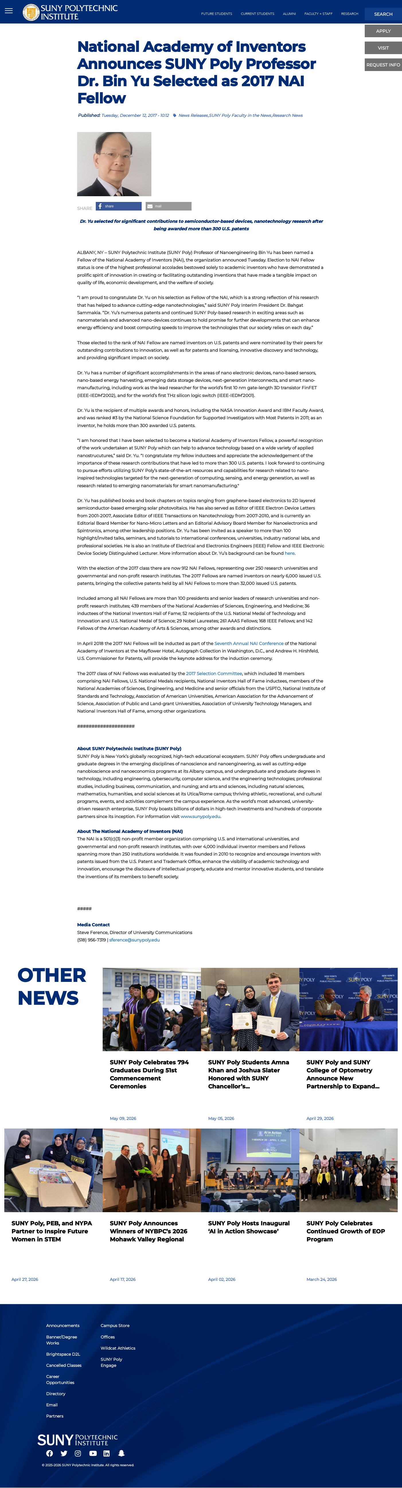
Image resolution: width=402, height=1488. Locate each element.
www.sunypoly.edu (200, 816)
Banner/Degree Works (61, 1340)
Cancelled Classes (63, 1365)
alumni (289, 14)
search (383, 14)
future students (216, 14)
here (289, 553)
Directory (55, 1393)
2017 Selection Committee (214, 673)
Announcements (62, 1325)
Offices (108, 1337)
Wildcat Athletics (118, 1348)
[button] (119, 206)
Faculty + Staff (319, 14)
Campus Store (115, 1325)
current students (257, 14)
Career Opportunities (60, 1379)
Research (349, 14)
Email (52, 1405)
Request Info (383, 65)
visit (383, 48)
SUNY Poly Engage (111, 1362)
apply (383, 31)
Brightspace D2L (63, 1354)
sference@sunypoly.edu (134, 940)
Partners (54, 1416)
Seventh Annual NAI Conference (249, 643)
